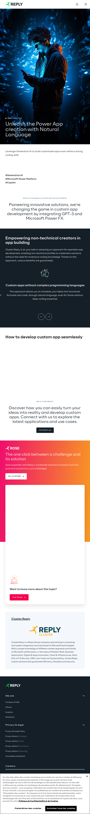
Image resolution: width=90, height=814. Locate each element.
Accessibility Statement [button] (15, 756)
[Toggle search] (77, 4)
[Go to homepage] (14, 4)
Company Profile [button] (12, 702)
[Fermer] (87, 776)
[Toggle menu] (85, 4)
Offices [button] (8, 707)
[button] (14, 165)
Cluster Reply (20, 619)
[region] (45, 793)
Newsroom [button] (10, 717)
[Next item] (49, 316)
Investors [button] (9, 712)
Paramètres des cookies (28, 808)
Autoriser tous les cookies (61, 808)
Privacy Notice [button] (16, 736)
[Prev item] (41, 316)
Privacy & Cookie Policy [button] (15, 731)
